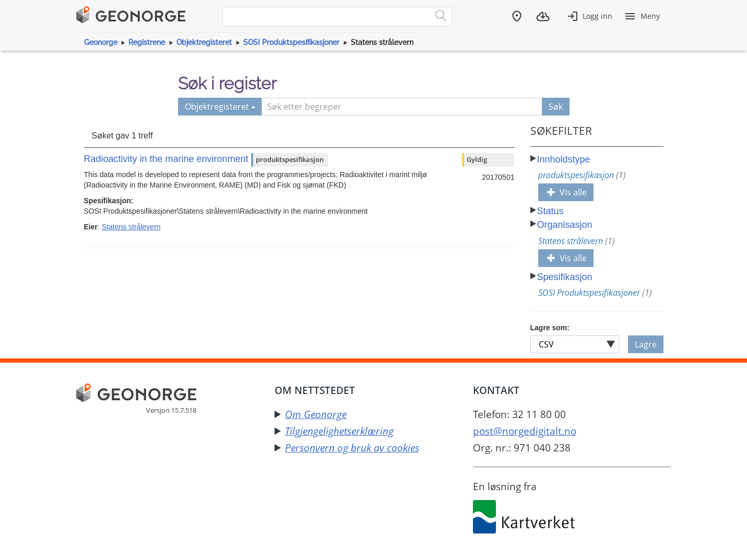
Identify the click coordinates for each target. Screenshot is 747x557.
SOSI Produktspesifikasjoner (291, 42)
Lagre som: (550, 327)
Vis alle (567, 192)
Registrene (146, 42)
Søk (556, 106)
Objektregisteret (204, 42)
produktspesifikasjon (582, 175)
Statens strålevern (131, 227)
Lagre (646, 344)
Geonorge (100, 42)
